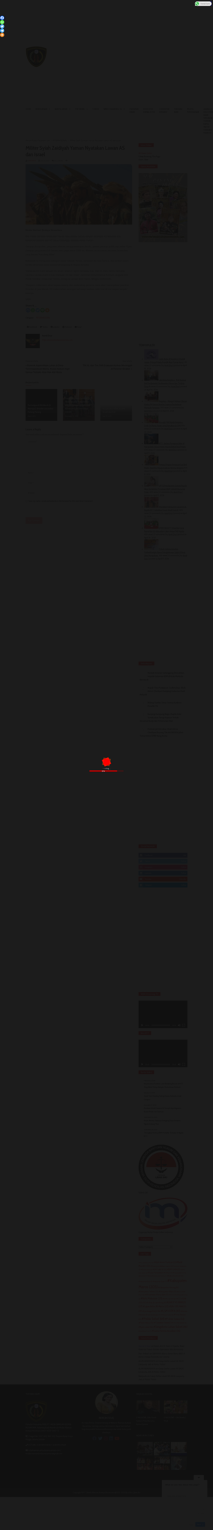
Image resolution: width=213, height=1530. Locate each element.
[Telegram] (2, 30)
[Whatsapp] (2, 22)
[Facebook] (2, 18)
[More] (2, 35)
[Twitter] (2, 26)
